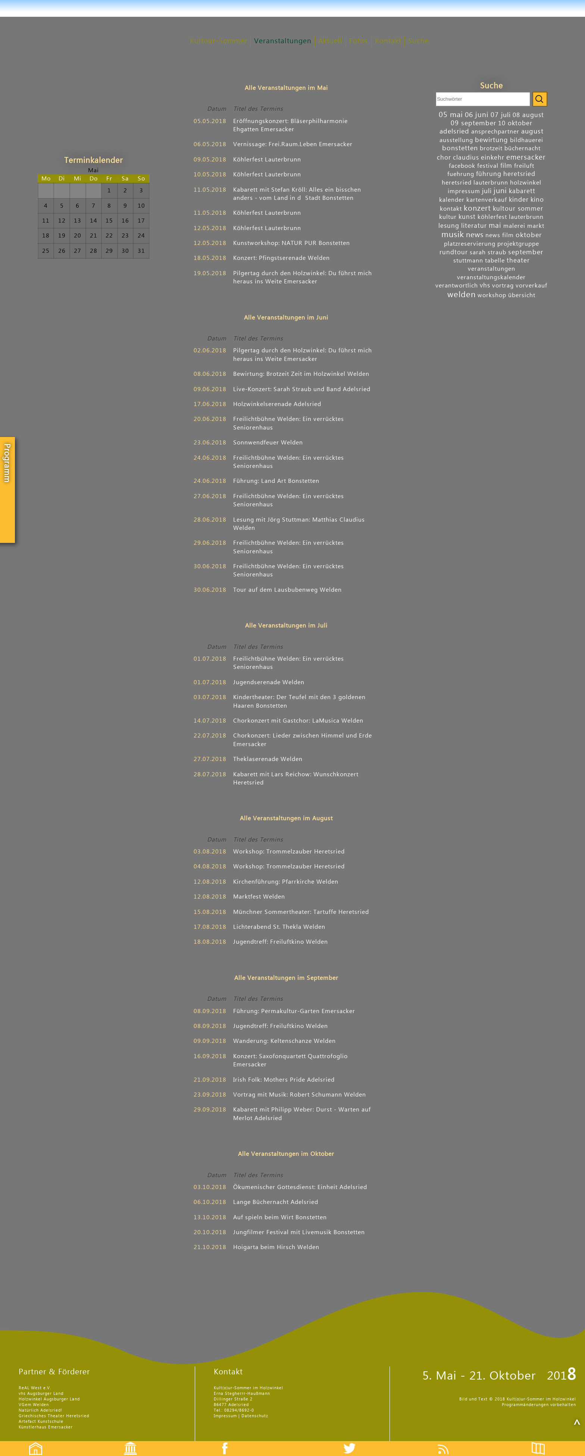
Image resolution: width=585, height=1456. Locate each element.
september (525, 252)
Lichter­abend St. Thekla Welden (279, 927)
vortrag (503, 285)
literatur (474, 226)
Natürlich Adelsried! (40, 1410)
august (532, 131)
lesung (448, 226)
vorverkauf (531, 285)
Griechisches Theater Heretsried (54, 1416)
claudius (466, 157)
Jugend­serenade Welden (268, 682)
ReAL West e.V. (35, 1388)
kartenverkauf (486, 200)
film (506, 166)
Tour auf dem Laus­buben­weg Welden (287, 590)
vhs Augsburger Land (41, 1393)
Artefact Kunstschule (41, 1421)
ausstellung (456, 140)
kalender (451, 200)
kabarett (522, 191)
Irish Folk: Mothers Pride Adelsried (284, 1080)
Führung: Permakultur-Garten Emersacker (294, 1011)
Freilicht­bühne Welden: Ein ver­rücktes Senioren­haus (288, 423)
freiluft (524, 166)
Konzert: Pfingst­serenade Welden (281, 258)
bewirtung (491, 140)
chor (444, 157)
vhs (485, 285)
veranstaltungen (491, 269)
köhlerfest (492, 217)
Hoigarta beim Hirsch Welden (276, 1247)
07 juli (501, 115)
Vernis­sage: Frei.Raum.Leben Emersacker (293, 144)
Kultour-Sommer (218, 41)
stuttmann (468, 260)
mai (495, 225)
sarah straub (488, 252)
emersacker (526, 157)
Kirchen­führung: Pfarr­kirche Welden (285, 882)
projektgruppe (518, 244)
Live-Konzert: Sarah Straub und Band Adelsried (301, 389)
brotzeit (491, 148)
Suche (418, 41)
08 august (528, 115)
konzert (477, 208)
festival (487, 166)
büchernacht (522, 148)
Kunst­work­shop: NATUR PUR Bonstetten (291, 243)
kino (537, 200)
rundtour (453, 252)
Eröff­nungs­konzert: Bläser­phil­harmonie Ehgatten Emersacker (290, 125)
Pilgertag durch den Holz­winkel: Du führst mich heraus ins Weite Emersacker (302, 277)
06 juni (477, 114)
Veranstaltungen (283, 41)
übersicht (521, 295)
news (475, 235)
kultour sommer (518, 209)
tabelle (495, 260)
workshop (492, 295)
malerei (514, 226)
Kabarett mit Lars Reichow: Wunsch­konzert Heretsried (296, 778)
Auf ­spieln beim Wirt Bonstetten (280, 1217)
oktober (529, 235)
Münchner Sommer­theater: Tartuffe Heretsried (301, 912)
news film (499, 235)
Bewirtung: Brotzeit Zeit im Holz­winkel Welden (301, 374)
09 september (473, 123)
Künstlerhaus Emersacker (46, 1427)
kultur (448, 217)
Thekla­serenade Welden (268, 759)
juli (487, 191)
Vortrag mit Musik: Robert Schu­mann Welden (299, 1095)
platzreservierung (469, 244)
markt (535, 226)
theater (518, 260)
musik (452, 234)
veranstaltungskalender (491, 277)
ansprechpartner (495, 131)
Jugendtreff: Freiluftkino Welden (280, 942)
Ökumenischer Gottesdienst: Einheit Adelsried (300, 1187)
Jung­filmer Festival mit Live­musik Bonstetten (299, 1232)
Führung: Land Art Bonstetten (276, 481)
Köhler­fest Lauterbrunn (267, 159)
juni (500, 191)
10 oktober (515, 123)
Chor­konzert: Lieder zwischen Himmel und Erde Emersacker (302, 740)
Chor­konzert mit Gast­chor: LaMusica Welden (298, 721)
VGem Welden (34, 1405)
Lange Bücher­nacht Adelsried (275, 1202)
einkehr (492, 157)
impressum (464, 191)
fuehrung (460, 174)
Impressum (225, 1416)
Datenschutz (254, 1416)
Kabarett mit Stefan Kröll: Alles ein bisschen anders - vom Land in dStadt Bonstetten (297, 194)
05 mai (451, 115)
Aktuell (330, 41)
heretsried (519, 174)
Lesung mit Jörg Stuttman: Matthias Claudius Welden (299, 524)
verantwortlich (456, 285)
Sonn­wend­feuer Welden (268, 442)
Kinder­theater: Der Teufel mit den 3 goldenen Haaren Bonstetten (299, 701)
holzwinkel (525, 183)
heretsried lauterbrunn (475, 183)
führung (488, 174)
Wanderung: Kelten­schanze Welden (284, 1041)
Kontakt (388, 41)
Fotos (358, 41)
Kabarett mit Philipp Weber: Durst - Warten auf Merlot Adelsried (302, 1114)
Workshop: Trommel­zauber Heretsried (289, 851)
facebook (462, 166)
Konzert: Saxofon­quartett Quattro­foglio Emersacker (290, 1060)
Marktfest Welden (259, 897)
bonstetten (460, 148)
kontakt (451, 209)
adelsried (454, 131)
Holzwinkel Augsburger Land (49, 1399)
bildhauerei (526, 140)
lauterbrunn (526, 217)
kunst (467, 217)
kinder (519, 200)
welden (461, 294)
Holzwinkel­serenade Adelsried (277, 404)
